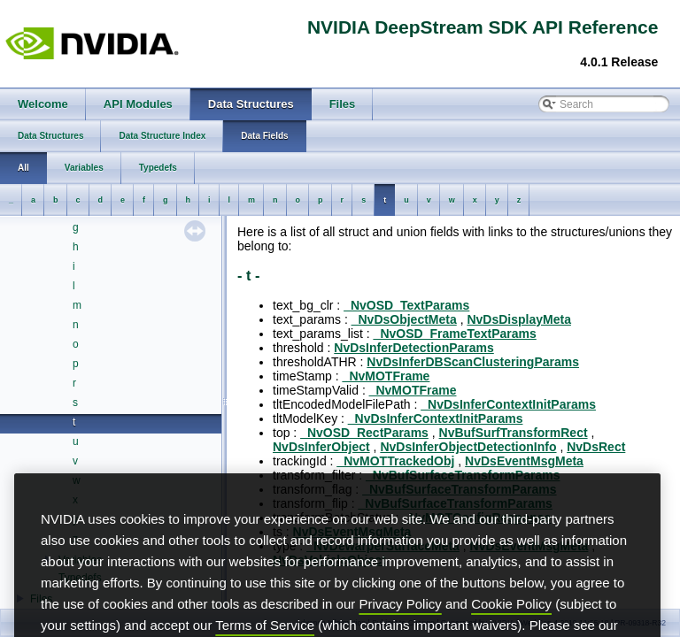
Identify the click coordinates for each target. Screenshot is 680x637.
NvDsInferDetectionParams (414, 348)
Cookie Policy (511, 629)
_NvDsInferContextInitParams (508, 404)
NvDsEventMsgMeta (524, 461)
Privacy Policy (400, 629)
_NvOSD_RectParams (364, 433)
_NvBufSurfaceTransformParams (463, 475)
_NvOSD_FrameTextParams (455, 333)
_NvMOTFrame (386, 376)
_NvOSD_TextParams (406, 305)
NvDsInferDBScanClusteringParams (473, 362)
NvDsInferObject (321, 447)
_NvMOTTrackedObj (395, 461)
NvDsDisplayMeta (519, 319)
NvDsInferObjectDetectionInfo (468, 447)
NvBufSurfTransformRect (513, 433)
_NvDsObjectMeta (404, 319)
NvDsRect (596, 447)
